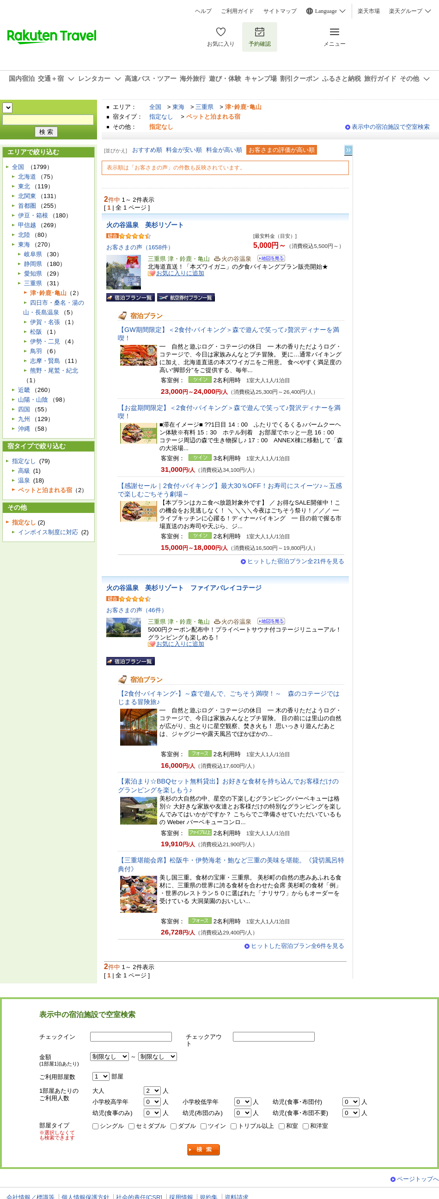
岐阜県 (33, 254)
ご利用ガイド (237, 11)
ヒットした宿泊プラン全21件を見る (295, 561)
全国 (155, 106)
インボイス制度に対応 (48, 532)
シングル (112, 1125)
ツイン (217, 1125)
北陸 (24, 234)
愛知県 (33, 273)
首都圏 (27, 205)
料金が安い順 (184, 149)
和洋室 (319, 1125)
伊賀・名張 (45, 322)
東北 (24, 186)
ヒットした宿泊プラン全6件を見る (297, 945)
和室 (292, 1125)
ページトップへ (418, 1178)
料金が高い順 (224, 149)
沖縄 (24, 428)
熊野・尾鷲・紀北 (54, 370)
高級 (24, 470)
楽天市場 (369, 11)
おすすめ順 (147, 149)
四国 (24, 409)
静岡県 (33, 263)
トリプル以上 (256, 1125)
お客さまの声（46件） (136, 610)
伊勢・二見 (45, 341)
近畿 (24, 389)
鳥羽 (36, 351)
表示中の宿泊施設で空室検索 (391, 126)
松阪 (36, 331)
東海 (178, 106)
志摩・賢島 (45, 360)
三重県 (204, 106)
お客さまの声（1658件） (140, 247)
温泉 (24, 480)
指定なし (161, 116)
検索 (203, 1150)
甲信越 (27, 225)
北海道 (27, 176)
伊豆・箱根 (33, 215)
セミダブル (151, 1125)
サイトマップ (280, 11)
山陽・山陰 (33, 399)
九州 (24, 419)
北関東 (27, 196)
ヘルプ (203, 11)
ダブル (187, 1125)
